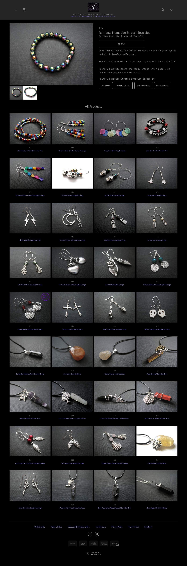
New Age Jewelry (143, 85)
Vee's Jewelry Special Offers (79, 527)
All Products (106, 85)
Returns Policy (56, 527)
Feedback (148, 527)
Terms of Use (133, 527)
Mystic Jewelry (162, 85)
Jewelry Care (101, 527)
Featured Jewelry (123, 85)
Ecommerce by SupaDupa (96, 553)
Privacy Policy (117, 527)
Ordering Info (39, 527)
